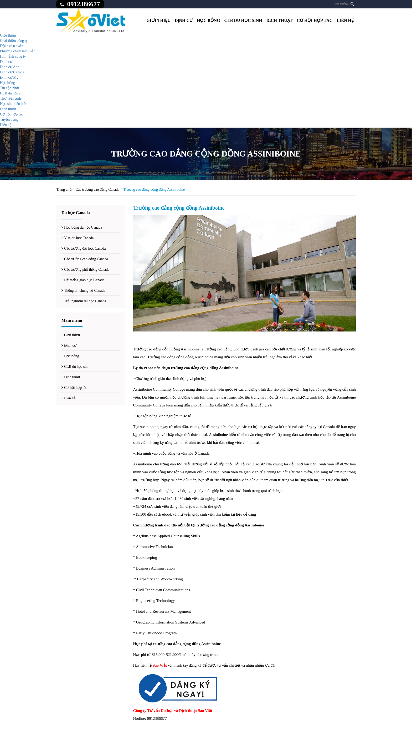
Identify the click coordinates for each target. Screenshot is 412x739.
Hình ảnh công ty (13, 56)
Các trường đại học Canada (85, 248)
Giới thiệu (158, 20)
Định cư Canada (12, 72)
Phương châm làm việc (17, 51)
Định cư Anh (9, 67)
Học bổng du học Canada (83, 227)
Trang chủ (64, 190)
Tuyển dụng (9, 120)
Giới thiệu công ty (14, 41)
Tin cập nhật (9, 88)
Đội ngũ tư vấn (11, 46)
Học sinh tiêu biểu (14, 104)
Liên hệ (345, 20)
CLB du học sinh (243, 20)
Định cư (184, 20)
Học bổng (208, 20)
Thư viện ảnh (10, 98)
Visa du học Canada (79, 238)
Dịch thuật (279, 20)
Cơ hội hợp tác (314, 20)
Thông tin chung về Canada (84, 291)
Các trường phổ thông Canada (86, 270)
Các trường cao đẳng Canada (98, 190)
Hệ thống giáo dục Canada (84, 280)
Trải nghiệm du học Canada (85, 301)
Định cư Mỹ (9, 77)
